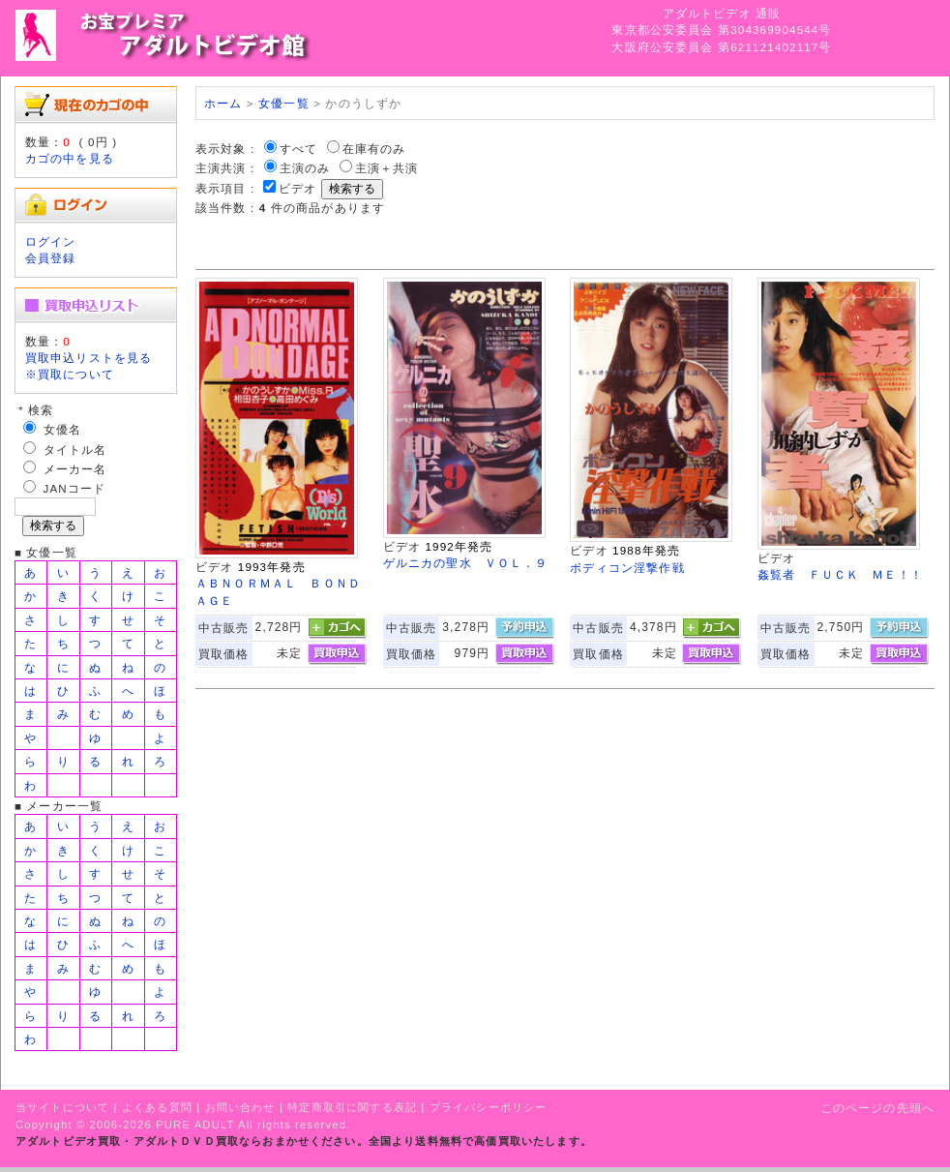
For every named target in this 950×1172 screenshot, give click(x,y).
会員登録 (50, 258)
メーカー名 (75, 469)
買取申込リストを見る (89, 357)
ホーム (223, 103)
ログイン (50, 241)
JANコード (75, 488)
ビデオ (297, 188)
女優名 (62, 429)
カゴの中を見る (69, 158)
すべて (298, 148)
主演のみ (305, 168)
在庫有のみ (374, 148)
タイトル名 (75, 449)
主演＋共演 (387, 168)
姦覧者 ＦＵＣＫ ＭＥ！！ (840, 574)
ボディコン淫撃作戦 (627, 567)
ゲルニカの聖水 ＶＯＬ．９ (466, 562)
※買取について (69, 374)
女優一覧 (284, 103)
